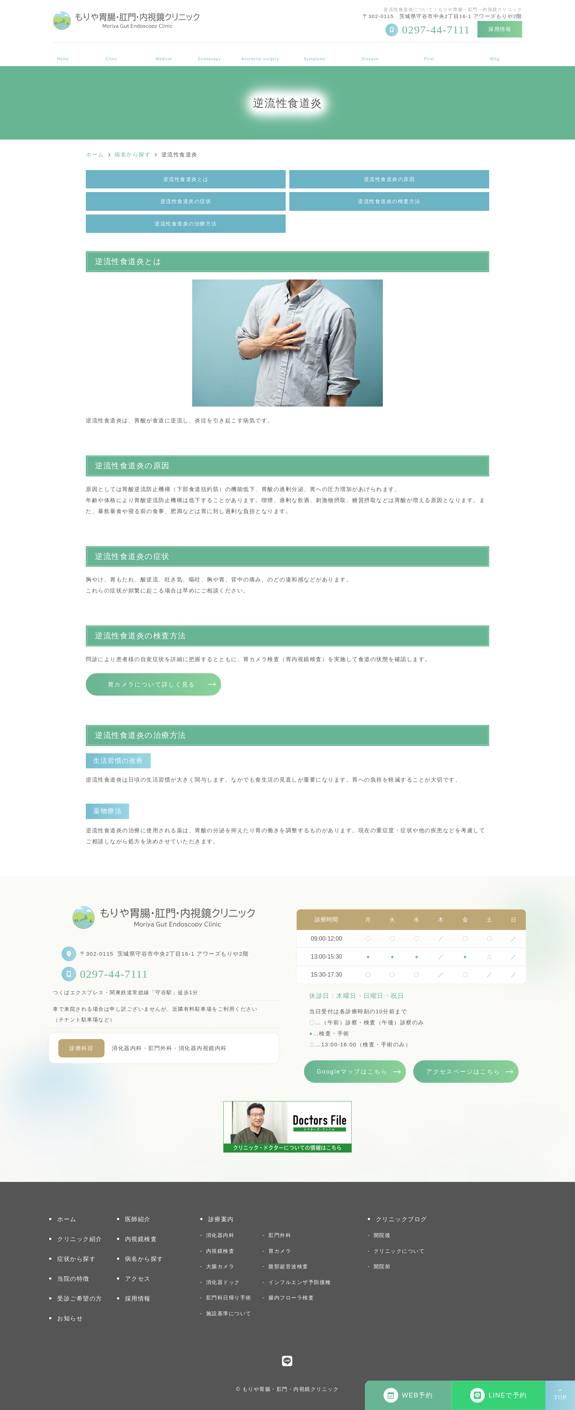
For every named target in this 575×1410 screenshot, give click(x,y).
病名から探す (370, 54)
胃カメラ (279, 1251)
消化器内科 (220, 1235)
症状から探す (314, 54)
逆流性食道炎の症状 (186, 201)
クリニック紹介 (112, 54)
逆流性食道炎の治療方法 (185, 224)
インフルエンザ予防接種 (299, 1282)
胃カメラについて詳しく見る (151, 684)
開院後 (382, 1235)
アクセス (138, 1279)
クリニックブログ (495, 54)
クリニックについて (399, 1251)
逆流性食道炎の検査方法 (389, 201)
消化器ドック (223, 1282)
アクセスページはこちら (463, 1071)
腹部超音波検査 (288, 1266)
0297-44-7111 (114, 974)
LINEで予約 (498, 1395)
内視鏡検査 (210, 54)
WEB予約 (408, 1395)
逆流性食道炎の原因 (389, 179)
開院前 (382, 1266)
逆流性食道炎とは (186, 179)
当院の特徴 (73, 1279)
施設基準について (229, 1313)
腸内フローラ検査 (291, 1298)
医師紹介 (138, 1219)
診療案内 (163, 54)
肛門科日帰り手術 (229, 1298)
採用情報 (499, 29)
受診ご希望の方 (429, 54)
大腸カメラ (220, 1266)
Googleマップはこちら (352, 1071)
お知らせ (70, 1318)
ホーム (63, 54)
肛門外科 (260, 54)
